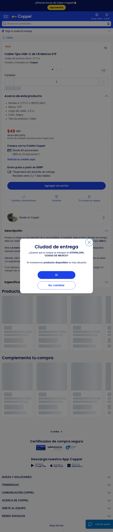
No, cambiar (56, 285)
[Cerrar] (89, 242)
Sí (56, 275)
